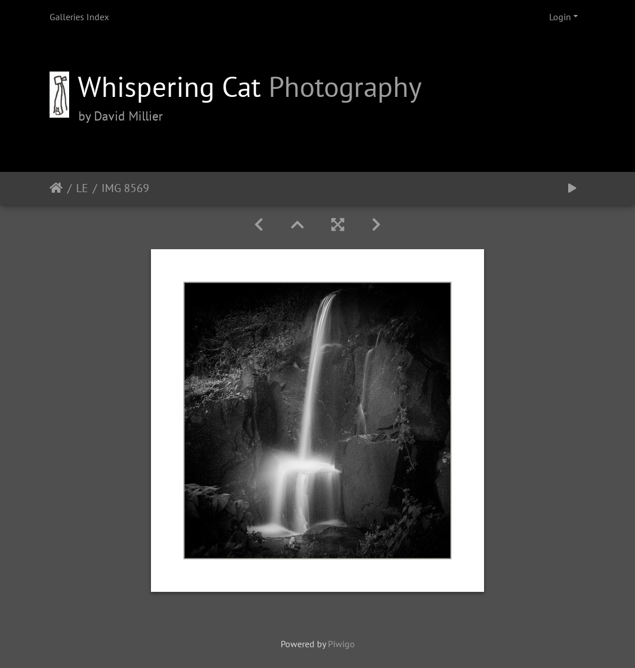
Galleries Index (79, 16)
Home (56, 188)
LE (82, 188)
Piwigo (341, 644)
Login (560, 16)
